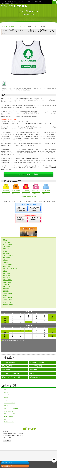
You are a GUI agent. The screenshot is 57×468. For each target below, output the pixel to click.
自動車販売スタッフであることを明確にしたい (6, 188)
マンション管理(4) (7, 244)
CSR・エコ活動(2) (8, 255)
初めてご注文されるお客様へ (11, 408)
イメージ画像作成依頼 (36, 366)
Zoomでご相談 (6, 369)
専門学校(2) (6, 288)
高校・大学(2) (6, 286)
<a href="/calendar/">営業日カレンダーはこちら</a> (28, 331)
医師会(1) (5, 295)
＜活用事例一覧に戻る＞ (28, 196)
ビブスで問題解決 (8, 411)
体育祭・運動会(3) (7, 280)
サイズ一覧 (6, 394)
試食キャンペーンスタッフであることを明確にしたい (36, 188)
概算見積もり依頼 (7, 366)
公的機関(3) (6, 291)
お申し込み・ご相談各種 (8, 362)
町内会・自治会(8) (7, 297)
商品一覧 (6, 389)
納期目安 (6, 397)
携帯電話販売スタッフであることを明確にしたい (16, 188)
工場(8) (5, 251)
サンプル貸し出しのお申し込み (10, 373)
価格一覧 (6, 392)
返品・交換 (6, 419)
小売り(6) (5, 260)
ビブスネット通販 (7, 462)
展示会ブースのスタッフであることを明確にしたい (46, 188)
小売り (20, 26)
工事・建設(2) (6, 246)
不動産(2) (5, 262)
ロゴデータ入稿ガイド (9, 403)
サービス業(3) (6, 266)
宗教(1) (5, 271)
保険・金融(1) (6, 275)
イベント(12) (6, 242)
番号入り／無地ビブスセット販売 (11, 377)
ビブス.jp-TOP (4, 26)
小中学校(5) (6, 284)
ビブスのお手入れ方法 (9, 413)
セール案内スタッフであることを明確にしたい (26, 188)
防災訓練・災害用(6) (8, 304)
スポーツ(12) (6, 277)
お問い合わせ (33, 369)
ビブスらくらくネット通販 (37, 362)
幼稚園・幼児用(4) (7, 282)
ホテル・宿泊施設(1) (8, 264)
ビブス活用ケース (13, 26)
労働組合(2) (6, 249)
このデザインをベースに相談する (28, 174)
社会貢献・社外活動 (9, 422)
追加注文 (32, 373)
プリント (6, 400)
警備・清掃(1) (6, 257)
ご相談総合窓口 (7, 466)
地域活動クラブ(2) (7, 300)
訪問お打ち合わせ (35, 377)
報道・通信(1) (6, 273)
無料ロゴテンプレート (9, 405)
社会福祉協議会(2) (7, 293)
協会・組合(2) (6, 253)
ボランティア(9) (7, 302)
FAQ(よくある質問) (8, 416)
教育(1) (5, 240)
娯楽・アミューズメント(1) (10, 268)
